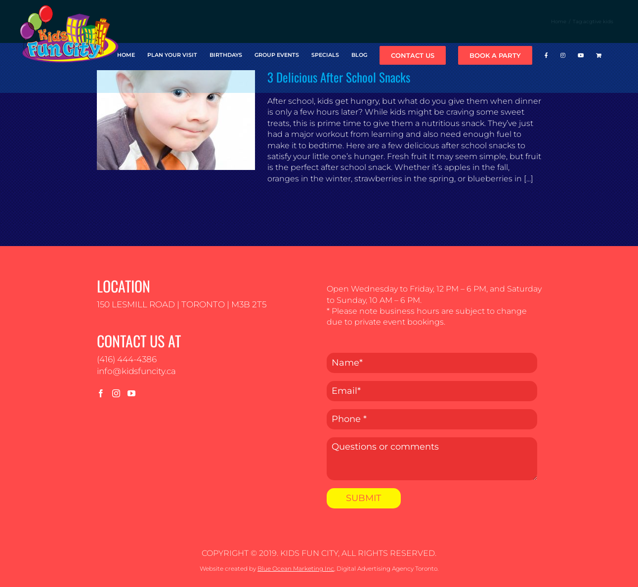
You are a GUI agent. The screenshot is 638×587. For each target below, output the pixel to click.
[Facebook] (101, 393)
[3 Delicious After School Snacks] (176, 120)
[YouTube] (131, 393)
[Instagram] (116, 393)
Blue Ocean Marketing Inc (295, 568)
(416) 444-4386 (127, 359)
